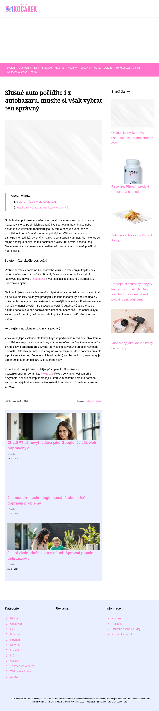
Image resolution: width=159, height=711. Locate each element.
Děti (36, 67)
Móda (97, 67)
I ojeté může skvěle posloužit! (36, 201)
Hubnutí (60, 67)
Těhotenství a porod (128, 67)
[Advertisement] (79, 40)
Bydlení (11, 67)
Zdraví (34, 72)
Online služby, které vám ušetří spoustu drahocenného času (132, 138)
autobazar (39, 278)
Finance (47, 67)
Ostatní (108, 67)
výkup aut (47, 373)
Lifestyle (86, 67)
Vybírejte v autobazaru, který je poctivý (42, 207)
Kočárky (72, 67)
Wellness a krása (17, 72)
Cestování (25, 67)
